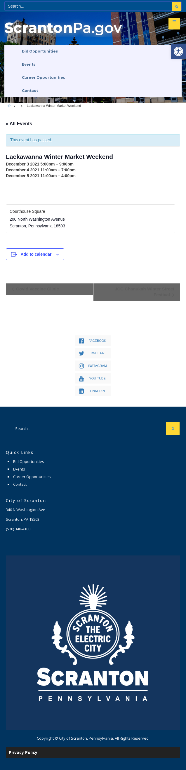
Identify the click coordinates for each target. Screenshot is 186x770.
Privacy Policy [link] (23, 752)
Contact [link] (30, 90)
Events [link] (28, 64)
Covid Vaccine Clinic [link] (37, 288)
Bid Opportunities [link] (40, 51)
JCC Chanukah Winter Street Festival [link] (144, 291)
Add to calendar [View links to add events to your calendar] (36, 254)
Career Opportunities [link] (43, 77)
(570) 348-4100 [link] (18, 529)
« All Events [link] (19, 123)
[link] (178, 51)
